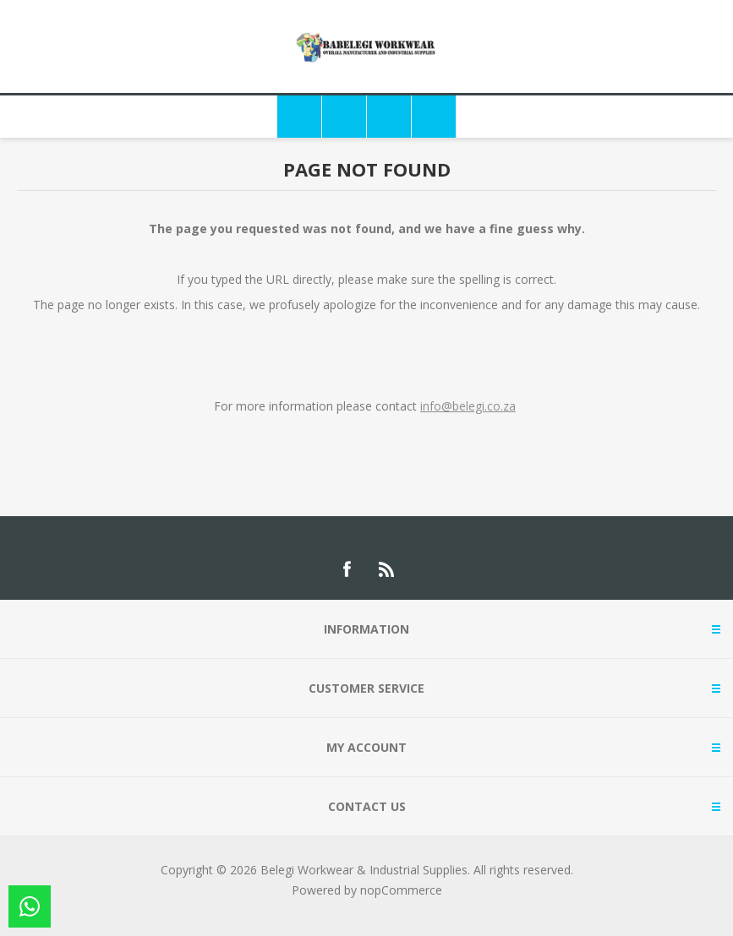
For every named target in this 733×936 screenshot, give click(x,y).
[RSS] (387, 569)
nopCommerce (401, 890)
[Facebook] (346, 569)
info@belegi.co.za (468, 406)
